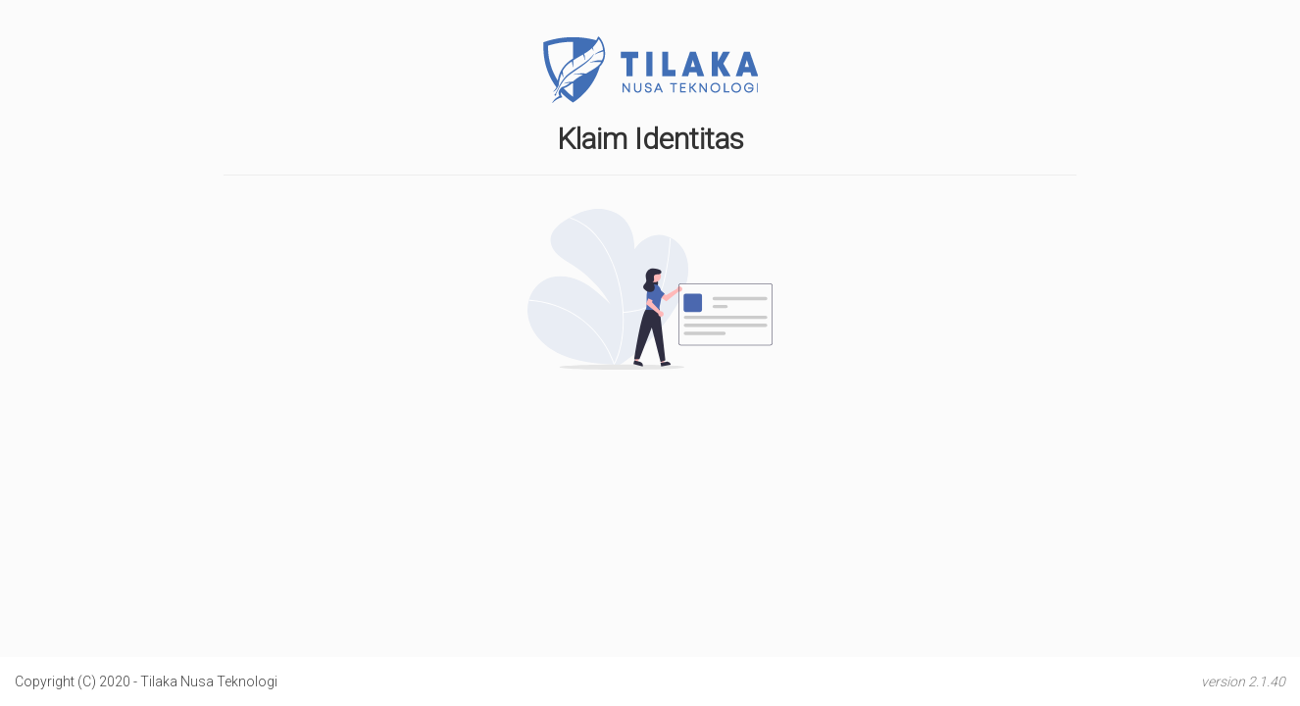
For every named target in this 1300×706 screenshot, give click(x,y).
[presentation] (650, 421)
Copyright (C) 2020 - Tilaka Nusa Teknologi (146, 681)
